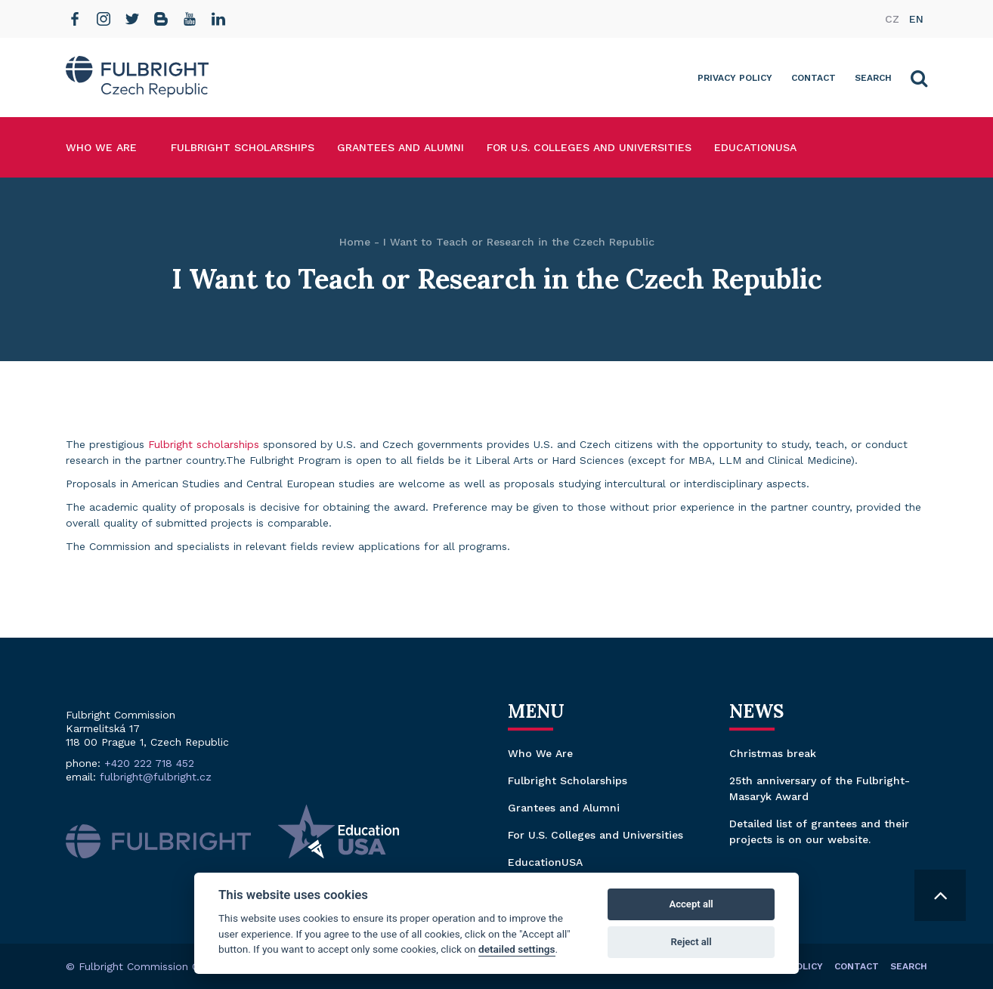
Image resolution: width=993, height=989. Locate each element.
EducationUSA (755, 147)
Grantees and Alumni (400, 147)
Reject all (691, 941)
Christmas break (772, 753)
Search (873, 78)
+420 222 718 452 (149, 763)
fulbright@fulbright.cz (156, 777)
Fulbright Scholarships (242, 147)
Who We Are (101, 147)
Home (354, 242)
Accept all (691, 904)
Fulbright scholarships (203, 444)
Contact (813, 78)
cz (892, 19)
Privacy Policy (735, 78)
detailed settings (516, 949)
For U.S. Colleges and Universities (589, 147)
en (916, 19)
